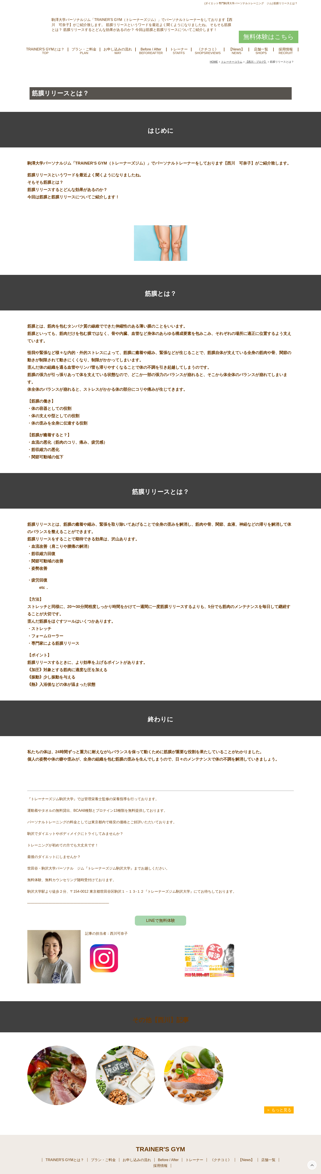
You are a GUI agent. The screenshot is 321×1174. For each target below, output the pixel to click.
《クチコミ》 (207, 49)
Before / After (151, 49)
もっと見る (281, 1110)
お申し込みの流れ (118, 49)
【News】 (237, 49)
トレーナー (179, 49)
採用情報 (286, 49)
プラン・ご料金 (84, 49)
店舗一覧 (261, 49)
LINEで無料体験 (160, 920)
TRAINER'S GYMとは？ (45, 49)
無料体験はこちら (268, 36)
